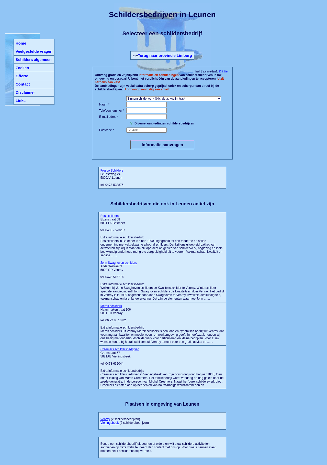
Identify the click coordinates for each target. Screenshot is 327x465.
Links (21, 100)
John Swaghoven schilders (118, 263)
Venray (105, 419)
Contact (23, 84)
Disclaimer (25, 92)
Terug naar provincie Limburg (165, 55)
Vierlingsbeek (109, 423)
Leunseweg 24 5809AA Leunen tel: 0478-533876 (111, 178)
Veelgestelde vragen (34, 51)
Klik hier (223, 71)
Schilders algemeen (34, 59)
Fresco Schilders (111, 170)
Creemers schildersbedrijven (119, 349)
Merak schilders (111, 306)
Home (21, 43)
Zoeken (22, 68)
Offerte (22, 76)
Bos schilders (109, 216)
